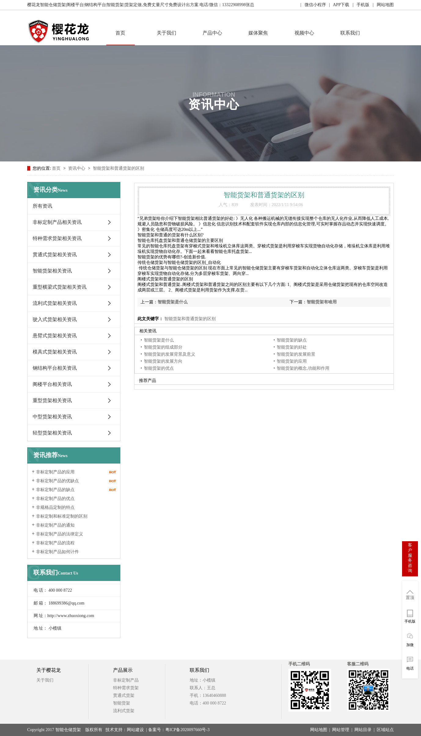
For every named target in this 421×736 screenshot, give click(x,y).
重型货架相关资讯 (52, 400)
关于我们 (166, 32)
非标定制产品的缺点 (55, 489)
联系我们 (350, 32)
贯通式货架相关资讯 (55, 254)
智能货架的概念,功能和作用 (303, 368)
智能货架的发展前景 (296, 354)
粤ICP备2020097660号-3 (187, 729)
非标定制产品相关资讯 (57, 222)
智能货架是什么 (173, 302)
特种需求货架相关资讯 (57, 238)
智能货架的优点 (159, 368)
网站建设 (135, 729)
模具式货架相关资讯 (55, 351)
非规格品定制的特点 (55, 507)
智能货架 (121, 703)
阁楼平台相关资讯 (52, 384)
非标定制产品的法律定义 (59, 534)
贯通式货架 (123, 695)
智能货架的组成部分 (163, 347)
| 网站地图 (381, 4)
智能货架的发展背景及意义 (169, 354)
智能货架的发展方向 (163, 361)
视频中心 (304, 32)
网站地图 (318, 729)
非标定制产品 (126, 680)
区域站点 (385, 729)
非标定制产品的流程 (55, 543)
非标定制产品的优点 (55, 498)
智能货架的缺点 (292, 340)
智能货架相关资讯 (52, 270)
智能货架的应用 (292, 361)
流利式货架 (123, 710)
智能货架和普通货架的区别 (118, 168)
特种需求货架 (126, 688)
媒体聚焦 (258, 32)
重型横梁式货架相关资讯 (59, 287)
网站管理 (340, 729)
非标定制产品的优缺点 (57, 481)
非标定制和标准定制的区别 (61, 516)
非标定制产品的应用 (55, 472)
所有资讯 (42, 206)
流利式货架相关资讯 (55, 303)
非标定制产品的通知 (55, 525)
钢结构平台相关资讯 (55, 368)
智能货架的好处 (292, 347)
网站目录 (363, 729)
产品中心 (212, 32)
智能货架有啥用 (322, 302)
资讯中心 (77, 168)
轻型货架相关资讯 (52, 432)
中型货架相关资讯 (52, 416)
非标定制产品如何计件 (57, 551)
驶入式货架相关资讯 (55, 319)
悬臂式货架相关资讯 (55, 335)
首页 (120, 32)
